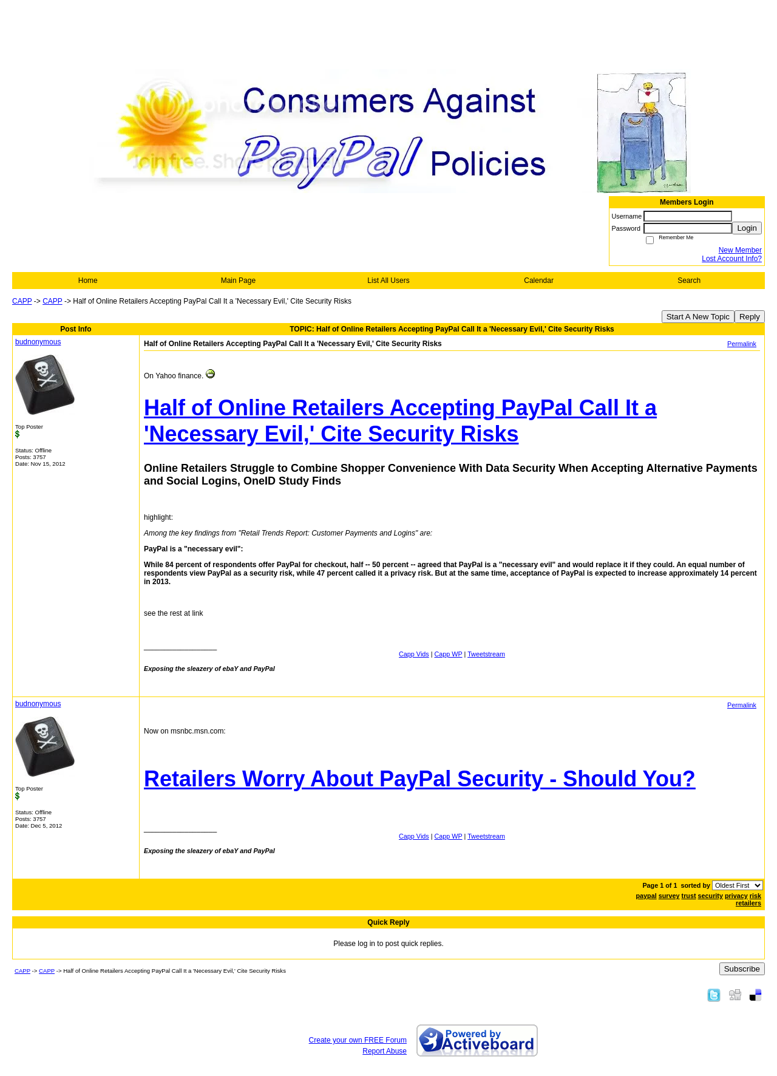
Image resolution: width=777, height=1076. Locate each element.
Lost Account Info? (732, 258)
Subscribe (742, 968)
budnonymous (38, 342)
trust (689, 895)
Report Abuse (384, 1051)
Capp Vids (414, 654)
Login (747, 228)
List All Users (388, 280)
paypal (646, 895)
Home (88, 280)
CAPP (22, 301)
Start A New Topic (698, 316)
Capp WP (449, 654)
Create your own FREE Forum (358, 1040)
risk (755, 895)
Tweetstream (486, 654)
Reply (749, 316)
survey (669, 895)
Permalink (741, 343)
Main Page (238, 280)
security (710, 895)
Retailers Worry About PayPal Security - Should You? (420, 778)
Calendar (539, 280)
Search (689, 280)
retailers (748, 903)
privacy (736, 895)
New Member (740, 250)
